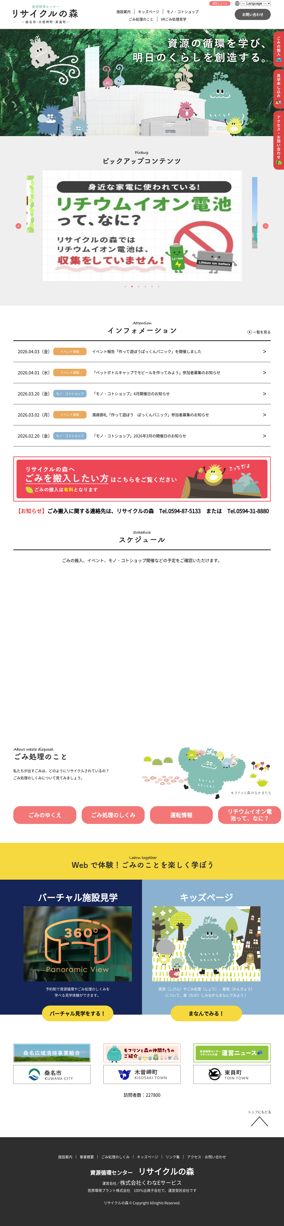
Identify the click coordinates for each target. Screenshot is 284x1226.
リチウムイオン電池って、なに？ (243, 815)
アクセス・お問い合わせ (206, 1157)
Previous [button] (18, 226)
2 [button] (132, 286)
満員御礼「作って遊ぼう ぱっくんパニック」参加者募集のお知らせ (179, 414)
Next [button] (265, 226)
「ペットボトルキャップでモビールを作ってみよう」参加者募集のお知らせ (179, 372)
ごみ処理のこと (141, 19)
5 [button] (152, 286)
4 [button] (145, 286)
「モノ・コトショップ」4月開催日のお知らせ (179, 393)
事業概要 (87, 1157)
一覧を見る (259, 332)
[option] (142, 226)
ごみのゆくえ (44, 815)
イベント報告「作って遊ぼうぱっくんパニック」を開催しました (179, 351)
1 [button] (125, 286)
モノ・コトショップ (183, 11)
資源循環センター (142, 1172)
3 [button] (138, 286)
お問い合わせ (252, 14)
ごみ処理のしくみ (110, 815)
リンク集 (173, 1157)
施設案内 (123, 11)
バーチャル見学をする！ (78, 1014)
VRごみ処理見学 (173, 19)
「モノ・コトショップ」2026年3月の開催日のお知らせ (179, 435)
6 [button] (158, 286)
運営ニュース (220, 3)
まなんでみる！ (206, 1014)
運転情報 (177, 815)
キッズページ (148, 11)
